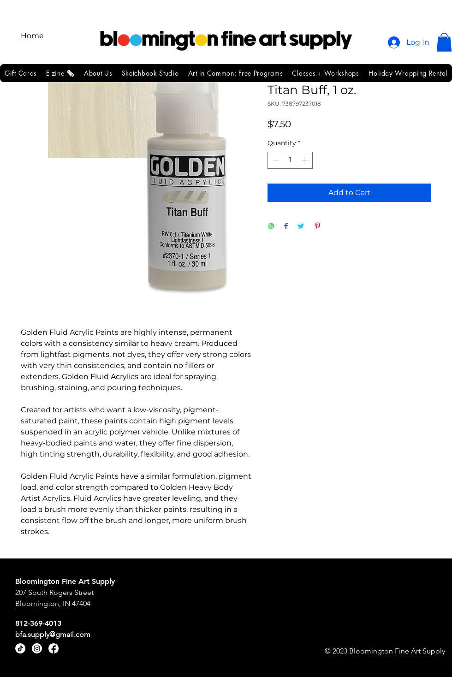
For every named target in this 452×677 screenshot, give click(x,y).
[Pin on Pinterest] (317, 226)
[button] (444, 42)
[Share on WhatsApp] (271, 226)
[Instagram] (37, 648)
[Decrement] (274, 160)
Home (32, 35)
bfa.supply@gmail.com (52, 634)
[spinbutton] (290, 160)
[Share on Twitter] (300, 226)
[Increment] (305, 160)
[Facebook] (53, 648)
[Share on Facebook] (286, 226)
